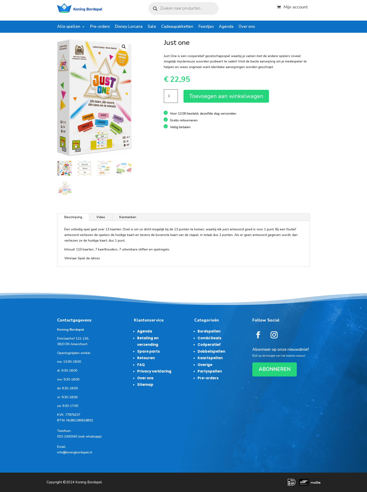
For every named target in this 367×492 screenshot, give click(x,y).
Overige (205, 364)
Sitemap (145, 384)
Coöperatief (209, 344)
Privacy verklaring (154, 371)
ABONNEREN (274, 369)
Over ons (247, 27)
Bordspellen (209, 331)
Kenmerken (127, 217)
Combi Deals (209, 338)
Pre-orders (100, 27)
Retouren (146, 357)
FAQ (141, 364)
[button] (124, 47)
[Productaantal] (171, 96)
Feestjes (206, 27)
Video (100, 217)
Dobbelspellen (211, 351)
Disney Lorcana (129, 27)
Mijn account (295, 6)
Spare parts (148, 351)
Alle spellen (68, 27)
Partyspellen (210, 371)
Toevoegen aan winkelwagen (226, 96)
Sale (152, 27)
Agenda (226, 27)
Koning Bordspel (88, 482)
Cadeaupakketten (177, 27)
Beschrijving (73, 217)
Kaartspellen (210, 357)
